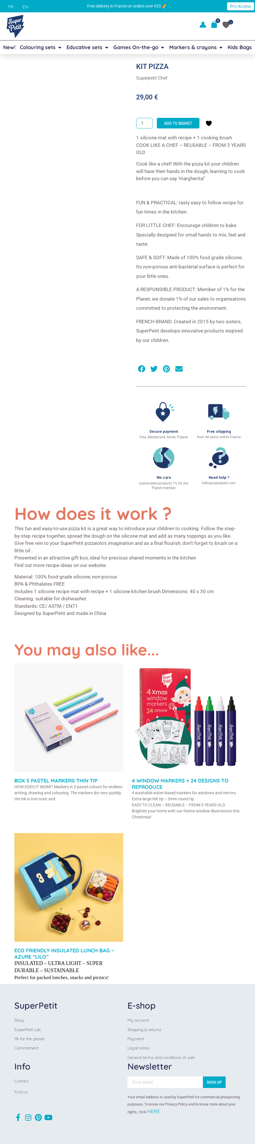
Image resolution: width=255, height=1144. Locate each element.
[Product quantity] (144, 123)
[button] (141, 369)
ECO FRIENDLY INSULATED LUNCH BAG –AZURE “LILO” (64, 953)
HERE (153, 1111)
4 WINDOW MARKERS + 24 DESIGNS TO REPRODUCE (180, 783)
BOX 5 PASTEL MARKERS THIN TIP (56, 780)
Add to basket (178, 123)
